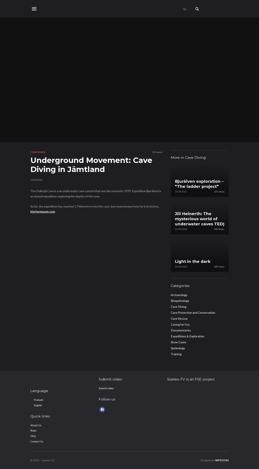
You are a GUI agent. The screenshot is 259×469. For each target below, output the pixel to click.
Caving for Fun (180, 324)
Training (176, 354)
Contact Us (36, 441)
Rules (33, 430)
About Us (35, 425)
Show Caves (178, 342)
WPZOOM (222, 460)
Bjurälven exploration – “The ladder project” (199, 184)
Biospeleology (180, 300)
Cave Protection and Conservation (193, 312)
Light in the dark (192, 261)
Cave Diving (37, 152)
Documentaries (181, 330)
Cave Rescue (179, 318)
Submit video (106, 388)
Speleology (178, 348)
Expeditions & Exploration (187, 336)
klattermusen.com (42, 211)
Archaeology (179, 295)
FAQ (33, 435)
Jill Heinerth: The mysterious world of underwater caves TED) (199, 218)
